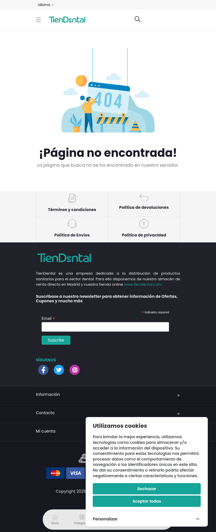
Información (48, 394)
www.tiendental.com (143, 284)
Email (48, 318)
